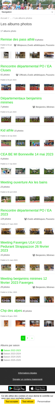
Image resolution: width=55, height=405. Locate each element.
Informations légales (27, 373)
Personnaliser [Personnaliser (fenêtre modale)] (44, 401)
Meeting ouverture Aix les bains (24, 182)
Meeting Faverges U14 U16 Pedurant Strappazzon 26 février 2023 (25, 246)
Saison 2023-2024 (12, 353)
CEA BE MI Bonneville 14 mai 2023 (27, 154)
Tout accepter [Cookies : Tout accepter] (12, 401)
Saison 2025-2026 (12, 360)
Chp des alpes (11, 310)
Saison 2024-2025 (12, 357)
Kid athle (7, 130)
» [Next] (31, 338)
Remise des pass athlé (18, 39)
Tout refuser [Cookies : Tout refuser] (27, 401)
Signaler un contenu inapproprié (27, 379)
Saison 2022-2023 (12, 350)
